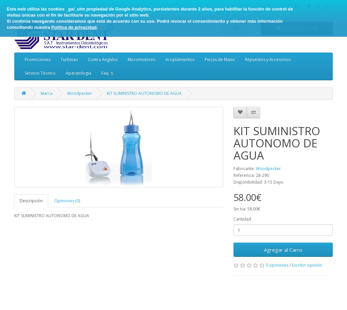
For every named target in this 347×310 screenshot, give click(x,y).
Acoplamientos (180, 59)
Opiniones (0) (67, 201)
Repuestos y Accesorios (268, 59)
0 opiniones (277, 265)
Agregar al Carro (283, 249)
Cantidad (242, 219)
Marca (47, 93)
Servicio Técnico (40, 73)
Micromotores (141, 59)
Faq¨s (107, 73)
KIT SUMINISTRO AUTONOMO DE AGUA (144, 93)
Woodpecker (79, 93)
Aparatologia (78, 73)
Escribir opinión (307, 265)
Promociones (37, 59)
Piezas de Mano (220, 59)
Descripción (31, 201)
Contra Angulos (103, 59)
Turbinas (69, 59)
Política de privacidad (74, 27)
